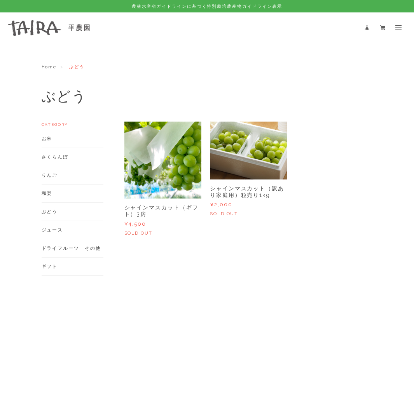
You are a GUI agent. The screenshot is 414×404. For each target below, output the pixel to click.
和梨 (47, 193)
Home (49, 67)
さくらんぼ (55, 157)
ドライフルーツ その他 (71, 248)
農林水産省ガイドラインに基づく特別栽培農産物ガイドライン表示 (207, 6)
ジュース (52, 230)
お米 (47, 138)
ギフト (50, 266)
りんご (50, 175)
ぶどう (50, 211)
